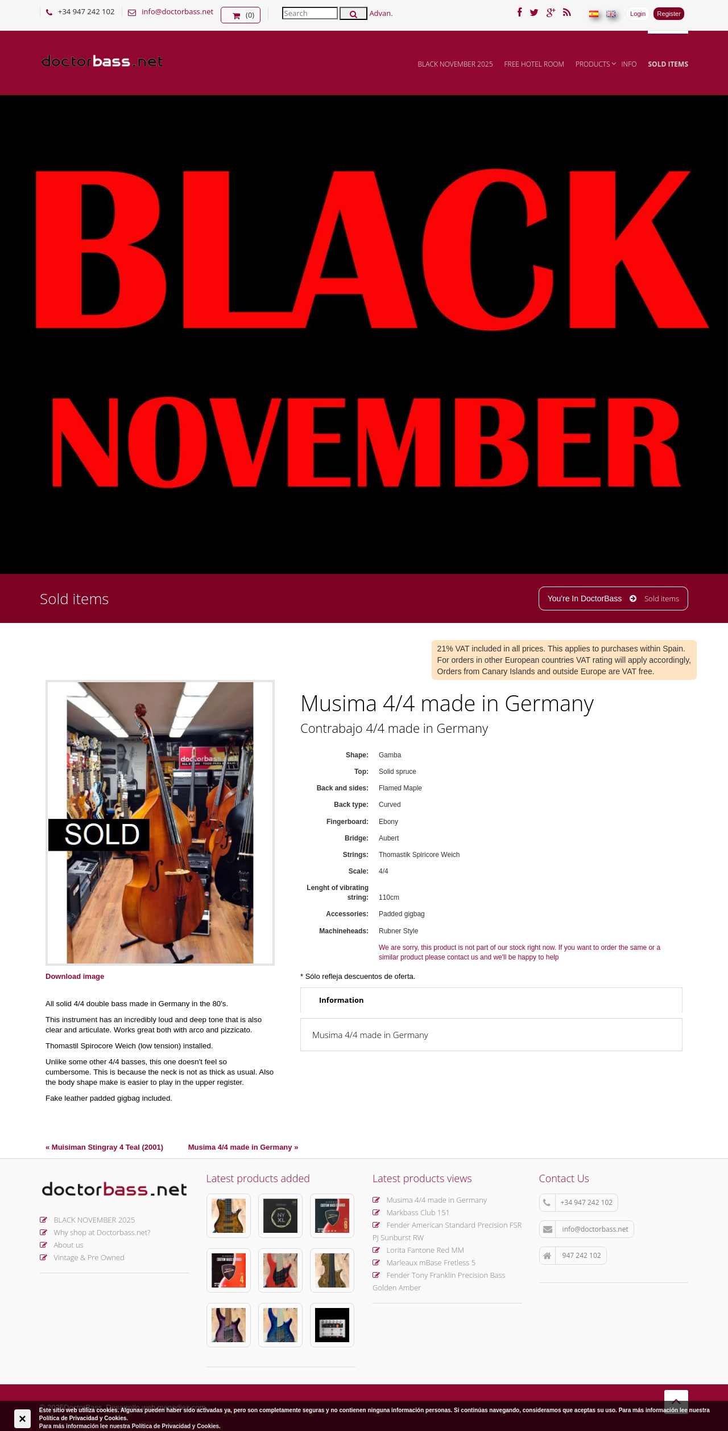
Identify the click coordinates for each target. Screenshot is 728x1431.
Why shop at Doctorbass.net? (95, 1232)
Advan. (380, 13)
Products (593, 64)
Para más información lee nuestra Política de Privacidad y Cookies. (130, 1426)
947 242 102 (572, 1255)
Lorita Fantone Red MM (418, 1250)
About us (62, 1245)
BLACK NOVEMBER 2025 (455, 64)
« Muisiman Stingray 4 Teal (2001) (104, 1147)
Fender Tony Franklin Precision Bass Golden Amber (439, 1281)
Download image (75, 976)
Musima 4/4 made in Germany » (243, 1147)
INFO (629, 64)
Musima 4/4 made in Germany (430, 1200)
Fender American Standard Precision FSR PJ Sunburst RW (447, 1231)
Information (341, 1000)
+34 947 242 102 (578, 1203)
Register (669, 13)
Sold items (668, 64)
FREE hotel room (534, 64)
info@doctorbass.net (177, 11)
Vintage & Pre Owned (82, 1257)
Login (638, 13)
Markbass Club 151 (411, 1212)
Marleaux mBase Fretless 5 (424, 1262)
